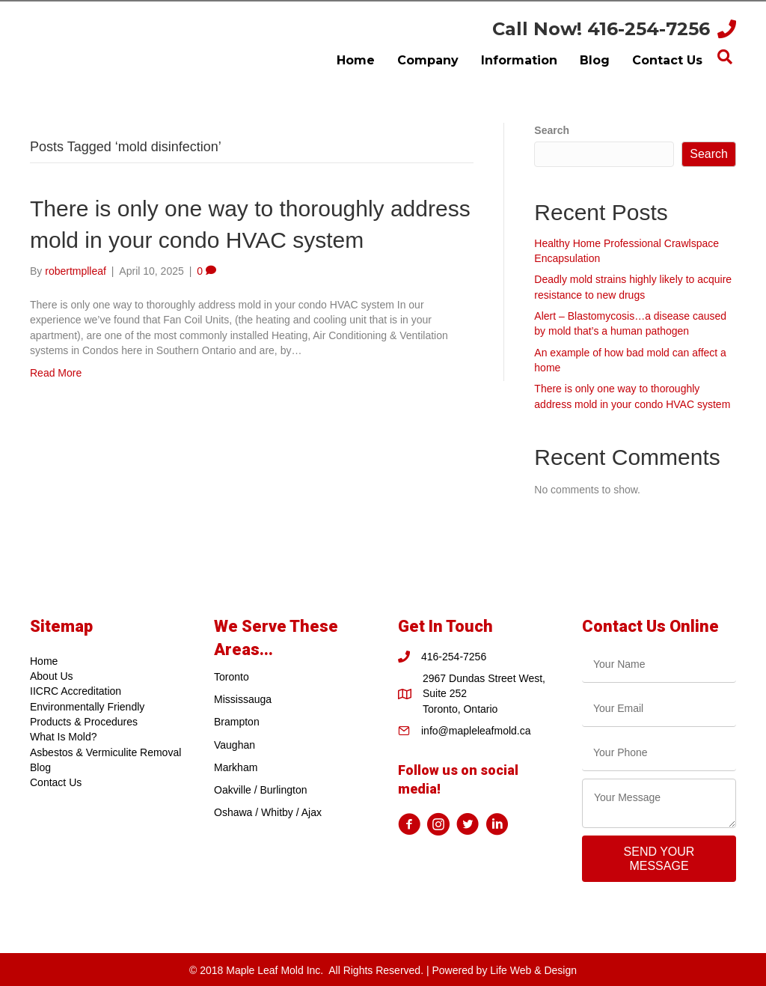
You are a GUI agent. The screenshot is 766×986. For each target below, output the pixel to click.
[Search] (724, 56)
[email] (659, 708)
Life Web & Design (533, 970)
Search (551, 130)
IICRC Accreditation (75, 691)
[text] (659, 664)
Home (44, 661)
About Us (51, 676)
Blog (40, 767)
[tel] (659, 752)
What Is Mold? (63, 737)
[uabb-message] (659, 803)
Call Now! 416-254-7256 (601, 29)
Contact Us (56, 782)
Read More (56, 373)
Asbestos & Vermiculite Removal (105, 752)
